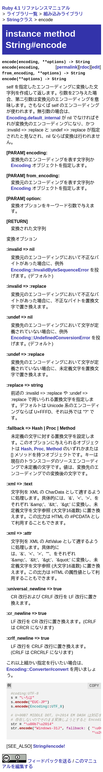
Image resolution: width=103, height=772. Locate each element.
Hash (26, 448)
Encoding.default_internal (33, 117)
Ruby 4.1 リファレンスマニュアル (36, 8)
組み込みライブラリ (63, 14)
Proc (39, 448)
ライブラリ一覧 (22, 14)
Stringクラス (19, 19)
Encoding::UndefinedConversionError (50, 337)
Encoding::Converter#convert (38, 669)
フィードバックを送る (49, 761)
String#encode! (49, 746)
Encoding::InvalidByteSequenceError (50, 270)
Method (54, 448)
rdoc (85, 67)
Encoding (21, 165)
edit (96, 67)
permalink (67, 67)
